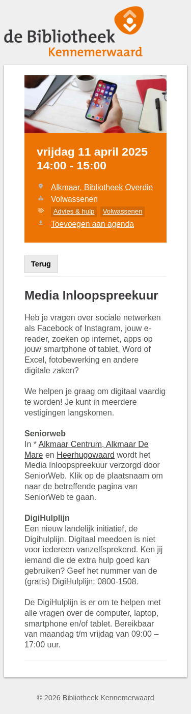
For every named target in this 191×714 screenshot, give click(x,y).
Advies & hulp (74, 211)
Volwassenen (123, 211)
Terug (41, 264)
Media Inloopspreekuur (91, 295)
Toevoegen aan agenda (92, 224)
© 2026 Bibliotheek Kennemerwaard (95, 698)
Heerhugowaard (86, 455)
